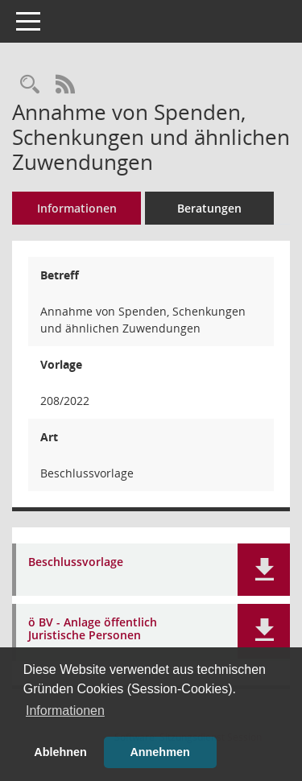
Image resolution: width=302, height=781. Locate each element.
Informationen (77, 208)
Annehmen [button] (159, 752)
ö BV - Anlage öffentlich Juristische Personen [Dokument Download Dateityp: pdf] (92, 629)
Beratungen (209, 208)
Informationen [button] (65, 710)
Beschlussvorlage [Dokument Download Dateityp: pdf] (75, 562)
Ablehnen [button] (60, 752)
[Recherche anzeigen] (30, 85)
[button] (264, 569)
